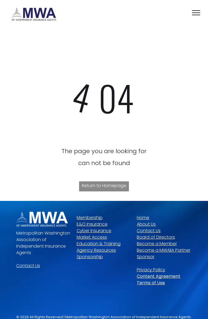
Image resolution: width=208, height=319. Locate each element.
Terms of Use (151, 283)
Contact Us (28, 266)
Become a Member (157, 244)
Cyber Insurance (94, 231)
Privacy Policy (151, 270)
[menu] (196, 13)
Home (143, 217)
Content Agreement (158, 276)
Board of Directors (156, 237)
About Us (146, 224)
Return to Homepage (104, 185)
